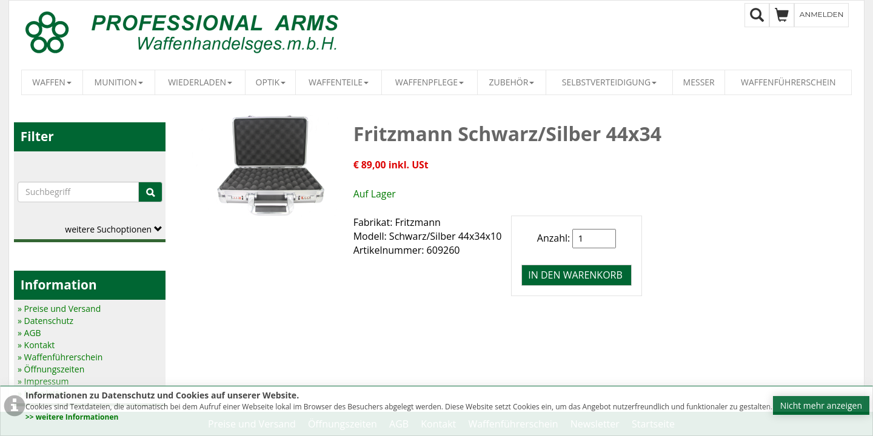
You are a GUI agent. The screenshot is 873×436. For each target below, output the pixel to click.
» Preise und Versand (59, 308)
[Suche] (150, 192)
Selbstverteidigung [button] (609, 82)
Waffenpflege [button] (429, 82)
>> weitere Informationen (71, 417)
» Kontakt (36, 345)
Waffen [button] (52, 82)
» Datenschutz (45, 320)
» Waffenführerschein (60, 357)
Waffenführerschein (788, 82)
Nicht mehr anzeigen (821, 405)
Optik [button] (271, 82)
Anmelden (822, 14)
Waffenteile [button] (339, 82)
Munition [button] (119, 82)
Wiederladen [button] (200, 82)
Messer (699, 82)
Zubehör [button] (512, 82)
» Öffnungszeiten (51, 369)
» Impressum (43, 381)
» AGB (29, 333)
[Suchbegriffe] (78, 192)
